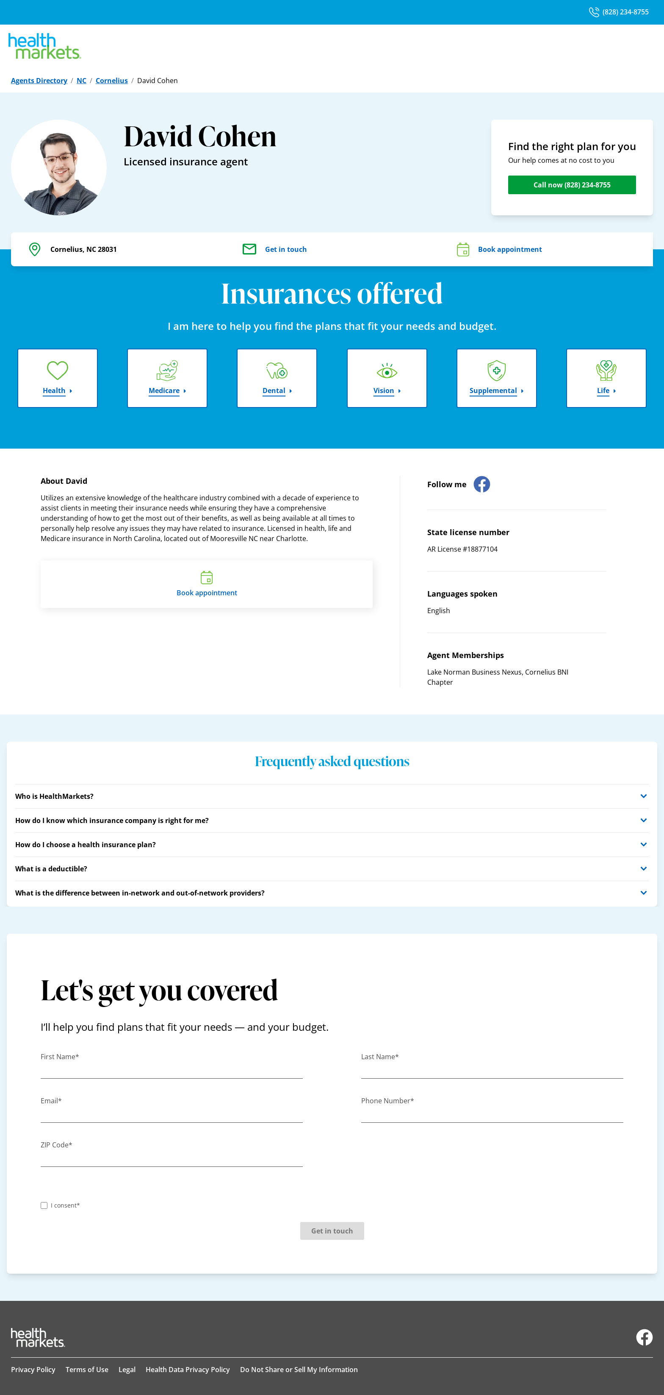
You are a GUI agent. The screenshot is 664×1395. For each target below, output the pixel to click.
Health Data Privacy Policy (188, 1369)
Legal (127, 1369)
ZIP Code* (56, 1144)
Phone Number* (387, 1100)
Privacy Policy (33, 1369)
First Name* (60, 1056)
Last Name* (380, 1056)
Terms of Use (87, 1369)
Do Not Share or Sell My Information (299, 1369)
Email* (51, 1100)
